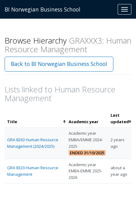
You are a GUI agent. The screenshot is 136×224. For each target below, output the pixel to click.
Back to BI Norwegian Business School (59, 64)
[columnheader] (35, 119)
